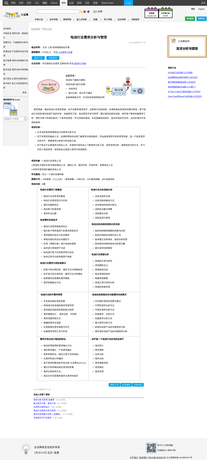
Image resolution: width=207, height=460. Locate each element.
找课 (100, 11)
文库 (29, 3)
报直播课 (53, 58)
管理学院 (67, 19)
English (201, 9)
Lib (36, 3)
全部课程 (35, 29)
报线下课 (38, 58)
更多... (25, 92)
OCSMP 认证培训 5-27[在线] (180, 73)
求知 (13, 3)
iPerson (54, 3)
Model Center (108, 3)
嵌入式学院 (82, 19)
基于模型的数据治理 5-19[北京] (182, 82)
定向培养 (122, 19)
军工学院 (108, 19)
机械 (95, 19)
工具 (87, 3)
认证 (71, 3)
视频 (45, 3)
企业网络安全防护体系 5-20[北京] (183, 77)
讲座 (95, 3)
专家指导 (135, 19)
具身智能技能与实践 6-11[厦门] (181, 87)
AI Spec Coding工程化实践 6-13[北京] (184, 92)
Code (128, 3)
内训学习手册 (80, 63)
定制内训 (138, 385)
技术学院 (54, 19)
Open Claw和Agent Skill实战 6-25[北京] (185, 96)
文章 (21, 3)
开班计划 (39, 19)
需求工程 (47, 29)
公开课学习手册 (65, 52)
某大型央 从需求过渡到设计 (15, 79)
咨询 (79, 3)
